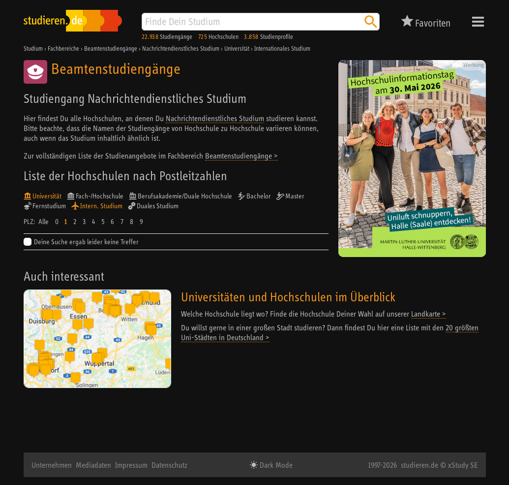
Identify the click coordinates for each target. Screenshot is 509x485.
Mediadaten (93, 464)
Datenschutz (169, 464)
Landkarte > (428, 313)
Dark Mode (275, 464)
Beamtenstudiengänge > (241, 155)
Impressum (131, 464)
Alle (43, 222)
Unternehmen (51, 464)
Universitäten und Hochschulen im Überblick (288, 297)
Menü (478, 22)
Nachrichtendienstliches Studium (215, 118)
